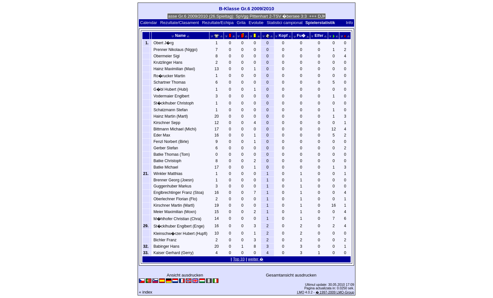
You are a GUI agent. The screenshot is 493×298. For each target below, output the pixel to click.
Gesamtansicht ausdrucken (291, 275)
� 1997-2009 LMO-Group (335, 292)
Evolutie (256, 22)
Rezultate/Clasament (179, 22)
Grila (241, 22)
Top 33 (239, 259)
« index (145, 292)
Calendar (148, 22)
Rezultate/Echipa (218, 22)
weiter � (255, 259)
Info (349, 22)
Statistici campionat (284, 22)
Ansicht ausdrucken (185, 275)
